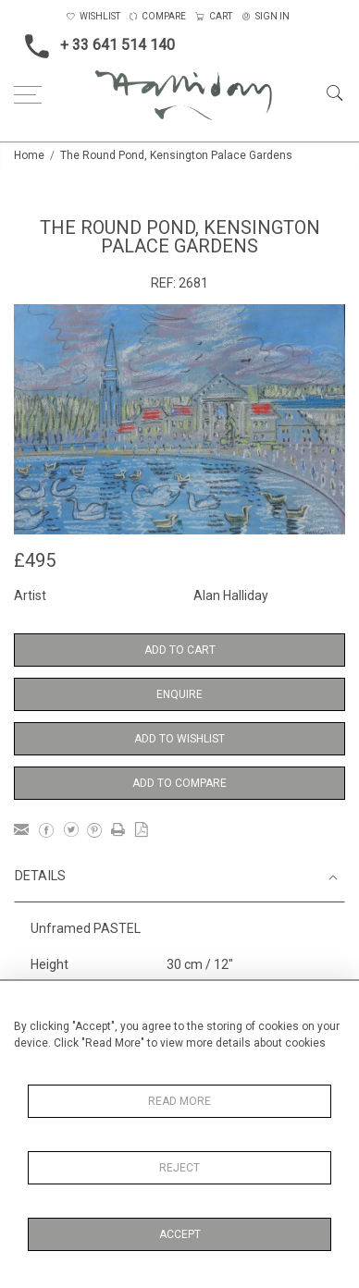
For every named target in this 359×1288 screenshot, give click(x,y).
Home (29, 155)
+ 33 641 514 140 (94, 46)
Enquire (179, 694)
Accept (180, 1234)
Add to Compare (179, 783)
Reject (179, 1167)
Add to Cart (180, 650)
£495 (35, 560)
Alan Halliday (230, 595)
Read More (179, 1101)
